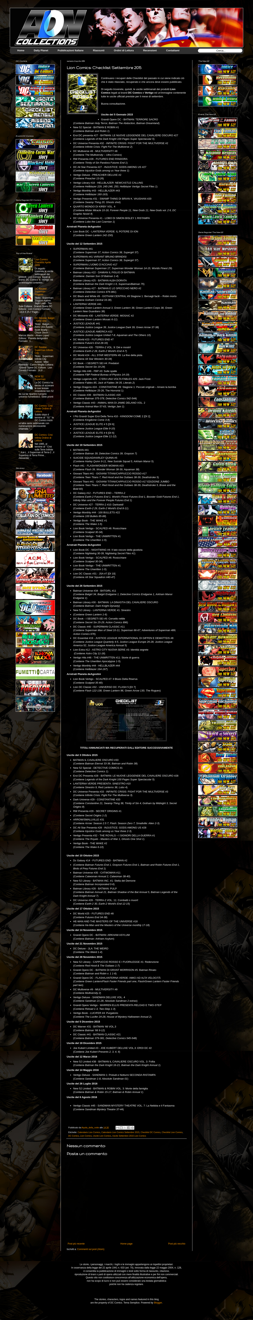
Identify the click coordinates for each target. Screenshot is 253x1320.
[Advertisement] (212, 904)
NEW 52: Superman (40, 378)
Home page (126, 1243)
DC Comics (73, 1136)
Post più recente (76, 1243)
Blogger (158, 1302)
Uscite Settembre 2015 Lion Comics (129, 1136)
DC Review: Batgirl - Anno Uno (45, 319)
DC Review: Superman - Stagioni (41, 291)
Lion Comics (86, 1136)
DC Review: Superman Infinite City (44, 350)
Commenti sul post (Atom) (90, 1249)
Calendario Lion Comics (89, 1132)
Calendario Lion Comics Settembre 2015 (120, 1132)
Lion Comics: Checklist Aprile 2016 (43, 262)
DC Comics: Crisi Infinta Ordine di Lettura (44, 438)
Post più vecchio (176, 1243)
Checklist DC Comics (150, 1132)
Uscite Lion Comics (102, 1136)
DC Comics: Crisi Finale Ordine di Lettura (44, 408)
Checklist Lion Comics (172, 1132)
